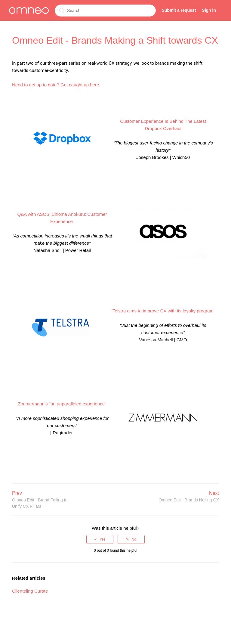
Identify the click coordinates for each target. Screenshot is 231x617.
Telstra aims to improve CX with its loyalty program (163, 310)
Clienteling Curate (30, 591)
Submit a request (179, 10)
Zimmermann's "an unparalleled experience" (62, 403)
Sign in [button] (209, 10)
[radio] (99, 539)
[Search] (105, 11)
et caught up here (81, 84)
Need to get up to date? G (38, 84)
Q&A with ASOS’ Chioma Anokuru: (51, 214)
